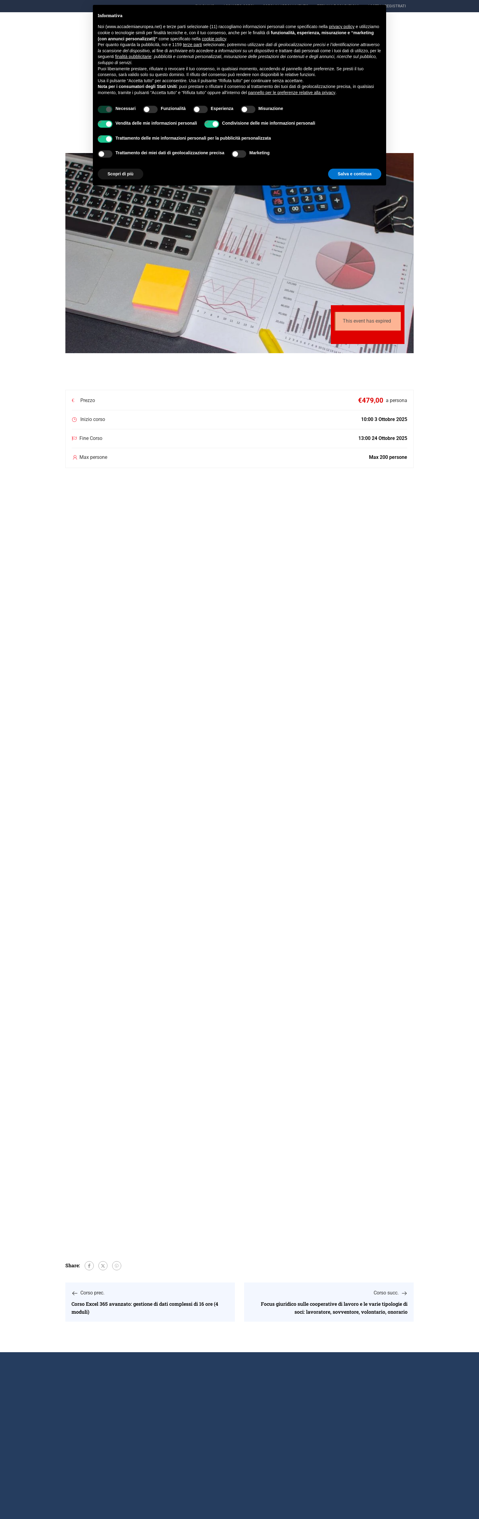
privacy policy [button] (341, 26)
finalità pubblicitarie (133, 56)
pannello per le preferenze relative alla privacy (291, 92)
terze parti (192, 44)
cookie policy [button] (214, 38)
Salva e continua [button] (354, 173)
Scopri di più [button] (120, 173)
